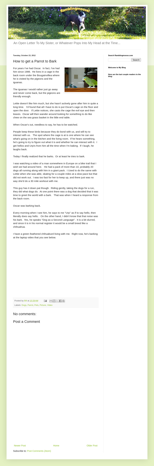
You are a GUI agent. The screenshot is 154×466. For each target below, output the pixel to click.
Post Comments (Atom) (39, 451)
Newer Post (20, 445)
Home (56, 445)
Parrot (30, 305)
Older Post (92, 445)
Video (49, 305)
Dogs (24, 305)
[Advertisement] (55, 419)
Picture (43, 305)
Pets (36, 305)
